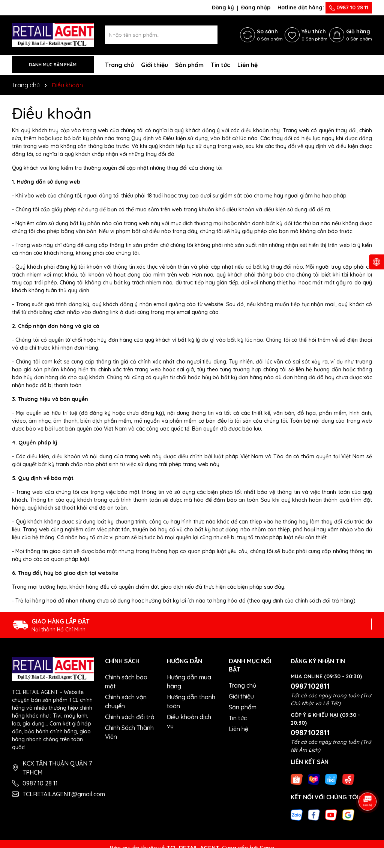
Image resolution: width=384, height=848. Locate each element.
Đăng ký (223, 7)
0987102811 (310, 686)
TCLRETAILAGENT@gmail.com (63, 794)
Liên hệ (247, 65)
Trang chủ (119, 65)
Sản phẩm (189, 65)
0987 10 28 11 (348, 7)
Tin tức (220, 65)
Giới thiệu (154, 65)
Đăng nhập (255, 7)
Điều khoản (52, 113)
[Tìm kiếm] (208, 34)
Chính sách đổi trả (129, 717)
